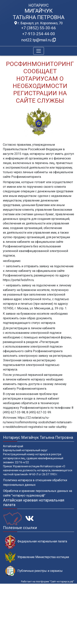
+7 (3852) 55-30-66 (38, 28)
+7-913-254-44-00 (38, 34)
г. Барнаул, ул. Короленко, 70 (38, 23)
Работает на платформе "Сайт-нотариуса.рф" (47, 581)
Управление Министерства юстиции (37, 557)
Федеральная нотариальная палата (36, 542)
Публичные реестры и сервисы (34, 571)
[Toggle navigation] (38, 51)
